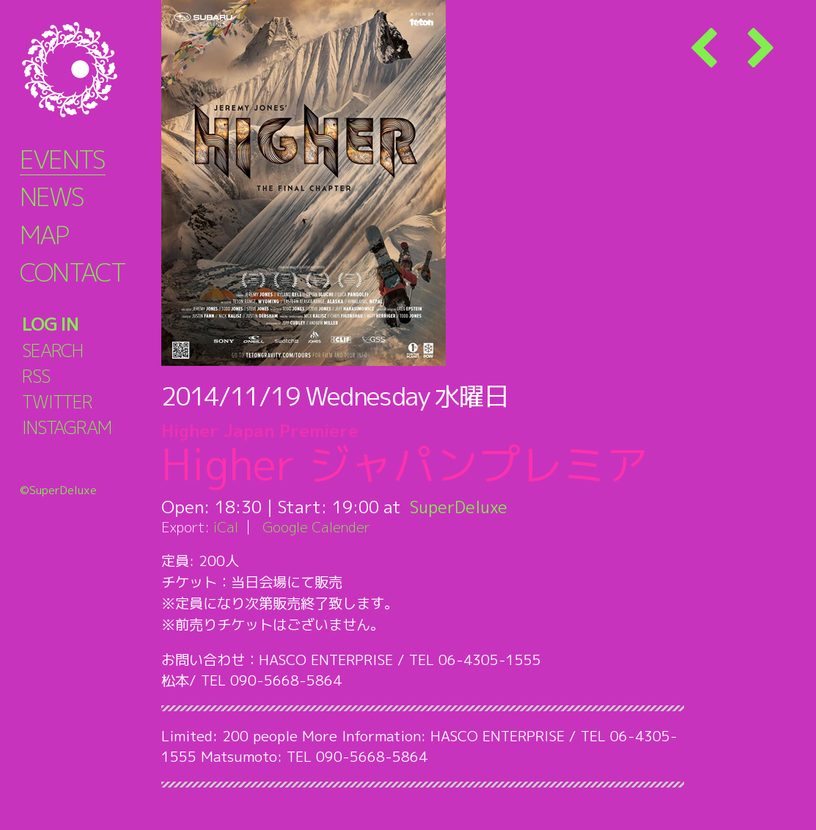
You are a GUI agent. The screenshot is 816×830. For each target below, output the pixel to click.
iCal (225, 527)
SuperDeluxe (460, 506)
